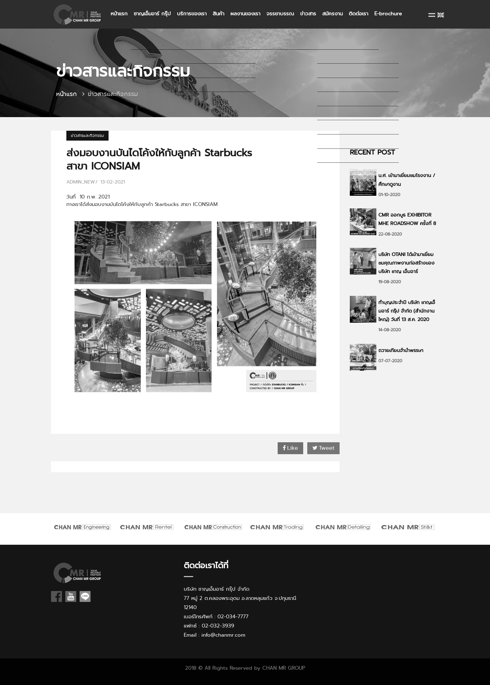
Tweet (323, 448)
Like (290, 448)
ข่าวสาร (308, 13)
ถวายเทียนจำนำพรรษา (400, 350)
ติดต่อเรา (358, 13)
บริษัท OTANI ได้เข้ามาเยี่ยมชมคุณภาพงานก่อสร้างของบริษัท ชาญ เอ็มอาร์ (406, 263)
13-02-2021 (112, 181)
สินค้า (218, 13)
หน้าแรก (119, 13)
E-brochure (388, 13)
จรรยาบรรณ (280, 13)
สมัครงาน (332, 13)
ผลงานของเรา (245, 13)
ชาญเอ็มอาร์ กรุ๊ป (152, 13)
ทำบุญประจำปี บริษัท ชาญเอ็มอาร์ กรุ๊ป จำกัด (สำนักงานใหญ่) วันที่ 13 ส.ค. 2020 (406, 311)
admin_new (80, 181)
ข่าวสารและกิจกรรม (87, 135)
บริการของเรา (192, 13)
